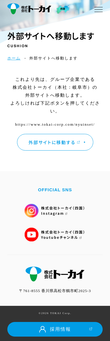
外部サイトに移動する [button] (54, 142)
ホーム (14, 58)
